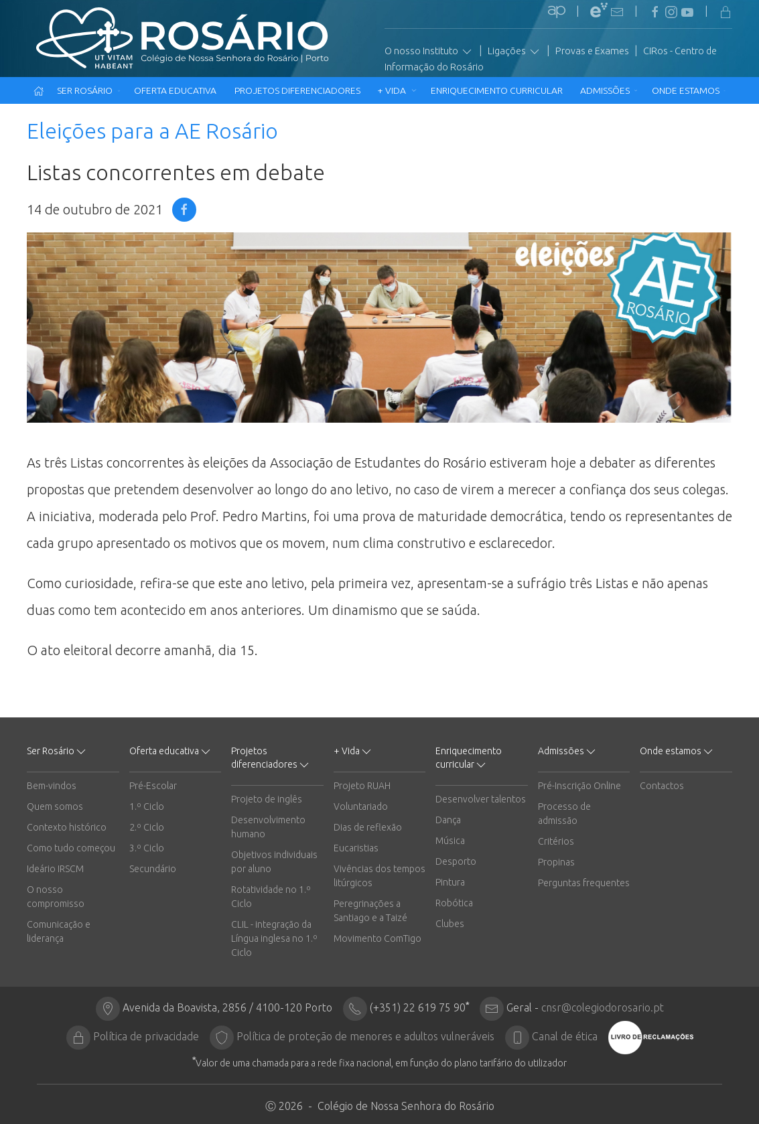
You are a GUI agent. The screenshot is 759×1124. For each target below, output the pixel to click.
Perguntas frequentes (584, 882)
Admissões (609, 90)
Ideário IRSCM (55, 868)
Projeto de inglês (266, 799)
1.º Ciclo (146, 806)
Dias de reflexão (368, 827)
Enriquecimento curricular (498, 90)
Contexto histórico (67, 827)
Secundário (152, 868)
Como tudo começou (71, 848)
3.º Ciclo (146, 848)
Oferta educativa (177, 90)
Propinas (556, 862)
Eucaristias (356, 848)
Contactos (662, 785)
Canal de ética (565, 1036)
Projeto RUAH (362, 785)
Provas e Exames (592, 51)
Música (450, 840)
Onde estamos (689, 90)
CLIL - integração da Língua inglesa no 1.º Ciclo (274, 938)
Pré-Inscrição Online (579, 785)
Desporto (455, 861)
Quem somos (55, 806)
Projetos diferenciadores (298, 90)
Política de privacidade (146, 1036)
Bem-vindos (51, 785)
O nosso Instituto (429, 51)
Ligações (514, 51)
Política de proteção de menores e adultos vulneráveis (365, 1036)
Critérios (556, 841)
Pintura (450, 882)
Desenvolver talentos (480, 799)
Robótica (454, 903)
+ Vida (397, 90)
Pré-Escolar (153, 785)
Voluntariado (361, 806)
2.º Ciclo (146, 827)
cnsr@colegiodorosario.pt (602, 1007)
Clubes (449, 923)
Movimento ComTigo (377, 938)
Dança (448, 820)
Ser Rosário (89, 90)
